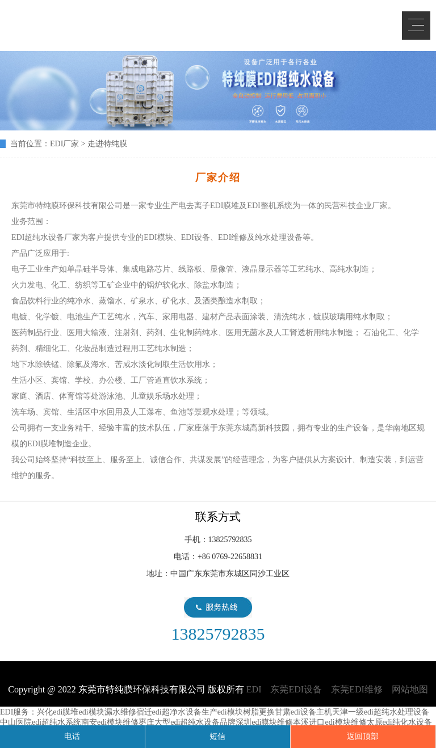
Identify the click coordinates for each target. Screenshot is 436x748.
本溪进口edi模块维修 (329, 722)
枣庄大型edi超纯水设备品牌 (187, 722)
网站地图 (410, 689)
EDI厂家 (64, 144)
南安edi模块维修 (110, 722)
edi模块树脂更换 (246, 712)
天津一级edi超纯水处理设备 (380, 712)
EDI (91, 24)
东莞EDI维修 (357, 689)
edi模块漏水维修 (107, 712)
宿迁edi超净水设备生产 (176, 712)
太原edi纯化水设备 (399, 722)
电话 (72, 736)
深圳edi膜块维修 (264, 722)
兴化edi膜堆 (57, 712)
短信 (217, 736)
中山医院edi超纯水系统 (40, 722)
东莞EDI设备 (296, 689)
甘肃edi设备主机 (303, 712)
